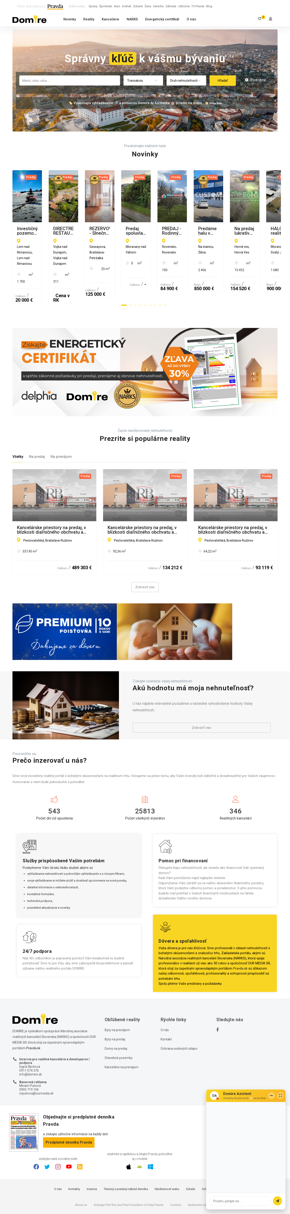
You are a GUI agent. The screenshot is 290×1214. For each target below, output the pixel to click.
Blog (209, 6)
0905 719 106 (29, 1062)
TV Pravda (197, 6)
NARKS (132, 19)
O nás (191, 19)
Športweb (105, 6)
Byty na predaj (115, 1011)
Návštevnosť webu (167, 1161)
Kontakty (74, 1161)
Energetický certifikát (162, 19)
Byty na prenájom (117, 1002)
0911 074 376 (29, 1043)
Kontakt (166, 1011)
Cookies (175, 1177)
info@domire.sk (30, 1047)
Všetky (17, 429)
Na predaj (37, 429)
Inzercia (92, 1161)
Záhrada (170, 6)
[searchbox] (70, 80)
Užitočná (184, 6)
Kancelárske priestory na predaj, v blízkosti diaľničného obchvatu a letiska (51, 502)
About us (81, 1177)
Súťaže (190, 1161)
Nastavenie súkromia (201, 1177)
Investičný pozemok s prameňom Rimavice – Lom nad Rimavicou (51, 230)
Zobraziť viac (145, 560)
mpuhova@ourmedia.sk (36, 1066)
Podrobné (255, 80)
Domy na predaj (116, 1021)
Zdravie (138, 6)
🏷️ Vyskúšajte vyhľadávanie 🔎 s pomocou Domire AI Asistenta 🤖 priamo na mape (135, 103)
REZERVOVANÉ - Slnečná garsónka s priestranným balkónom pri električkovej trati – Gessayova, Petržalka (234, 230)
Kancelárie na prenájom (121, 1039)
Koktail (126, 6)
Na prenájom (61, 429)
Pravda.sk (240, 941)
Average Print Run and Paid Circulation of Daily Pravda (128, 1177)
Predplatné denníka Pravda (69, 1115)
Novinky (69, 19)
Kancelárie (110, 19)
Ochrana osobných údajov (179, 1021)
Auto (117, 6)
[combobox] (69, 80)
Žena (148, 6)
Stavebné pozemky (119, 1030)
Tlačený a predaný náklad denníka (126, 1161)
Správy (93, 6)
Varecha (158, 6)
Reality (88, 19)
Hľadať (223, 81)
